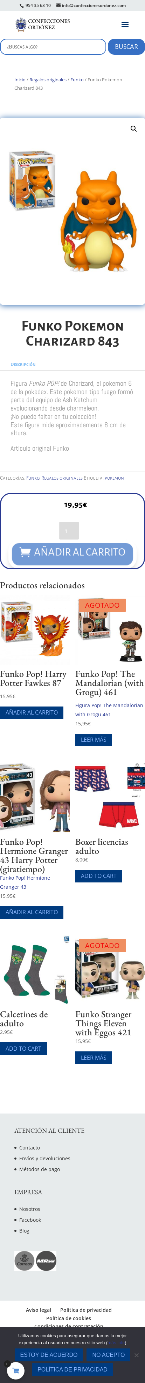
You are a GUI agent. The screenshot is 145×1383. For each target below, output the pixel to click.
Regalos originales (48, 79)
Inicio (20, 79)
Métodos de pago (39, 1169)
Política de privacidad (86, 1310)
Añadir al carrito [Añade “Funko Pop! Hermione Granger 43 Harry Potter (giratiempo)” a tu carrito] (32, 912)
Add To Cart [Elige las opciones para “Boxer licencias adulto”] (99, 876)
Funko (77, 79)
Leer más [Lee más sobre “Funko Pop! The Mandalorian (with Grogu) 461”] (93, 740)
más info (116, 1342)
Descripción (23, 364)
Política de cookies (68, 1318)
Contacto (29, 1147)
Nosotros (29, 1209)
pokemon (114, 478)
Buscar (126, 46)
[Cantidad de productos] (68, 530)
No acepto (108, 1355)
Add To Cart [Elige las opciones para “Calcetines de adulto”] (23, 1048)
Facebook (30, 1219)
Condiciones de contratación (68, 1326)
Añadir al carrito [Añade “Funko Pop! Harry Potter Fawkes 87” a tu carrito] (32, 712)
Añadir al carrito (80, 552)
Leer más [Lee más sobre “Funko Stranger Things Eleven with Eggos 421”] (93, 1058)
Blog (24, 1230)
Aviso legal (38, 1310)
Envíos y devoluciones (44, 1158)
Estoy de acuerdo (49, 1355)
